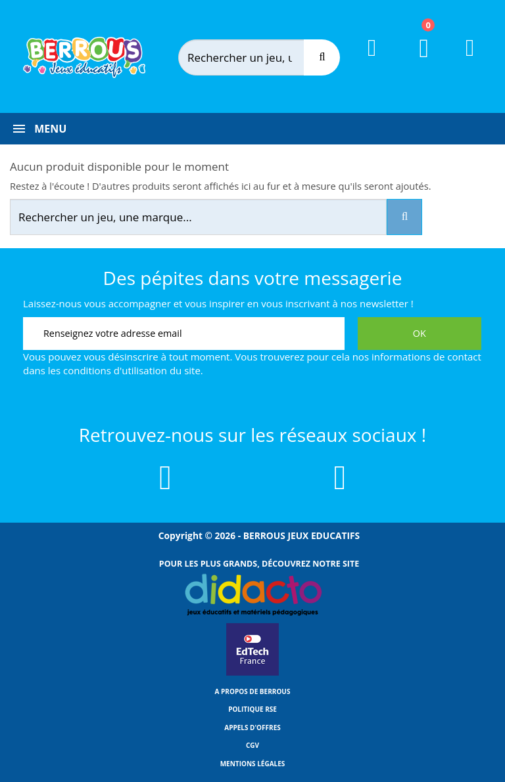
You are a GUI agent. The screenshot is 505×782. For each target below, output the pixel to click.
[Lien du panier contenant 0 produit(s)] (416, 60)
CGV (252, 745)
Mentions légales (252, 763)
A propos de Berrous (253, 691)
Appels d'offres (252, 727)
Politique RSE (252, 709)
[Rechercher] (255, 57)
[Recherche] (322, 57)
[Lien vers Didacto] (252, 595)
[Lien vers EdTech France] (252, 673)
